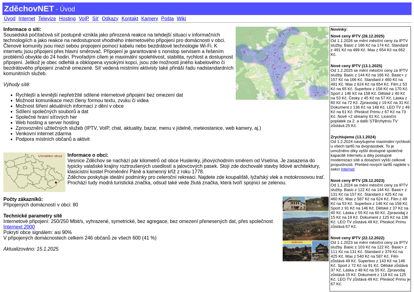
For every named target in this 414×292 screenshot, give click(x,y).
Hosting (67, 18)
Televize (47, 18)
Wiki (181, 18)
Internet (26, 18)
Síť (95, 18)
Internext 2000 (19, 226)
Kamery (149, 18)
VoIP (84, 18)
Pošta (167, 18)
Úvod (9, 18)
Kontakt (130, 18)
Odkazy (110, 18)
